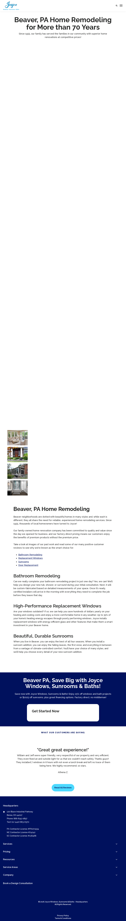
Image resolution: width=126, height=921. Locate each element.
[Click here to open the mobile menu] (121, 5)
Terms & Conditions (63, 918)
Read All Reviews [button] (63, 787)
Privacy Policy (63, 915)
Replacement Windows (30, 558)
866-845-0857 (20, 818)
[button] (116, 5)
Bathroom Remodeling (30, 554)
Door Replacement (28, 565)
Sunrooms (23, 561)
